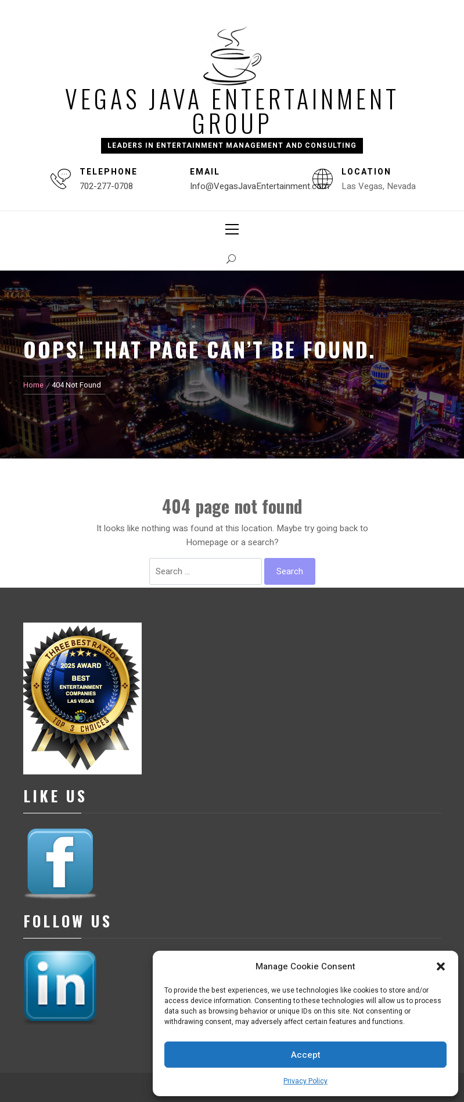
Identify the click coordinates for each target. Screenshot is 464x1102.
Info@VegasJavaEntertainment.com (259, 186)
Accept (306, 1054)
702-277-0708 (106, 186)
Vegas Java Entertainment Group (232, 110)
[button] (441, 966)
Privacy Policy (305, 1081)
